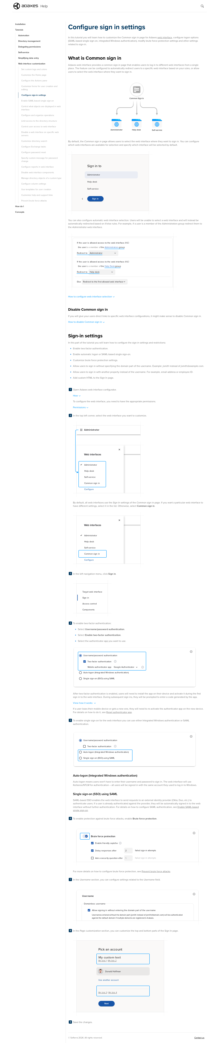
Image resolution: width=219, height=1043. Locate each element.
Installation (20, 24)
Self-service (23, 52)
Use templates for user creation (36, 189)
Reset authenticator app (119, 712)
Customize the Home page (33, 75)
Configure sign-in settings (33, 95)
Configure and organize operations (37, 115)
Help (44, 6)
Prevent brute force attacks (34, 200)
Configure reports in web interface (37, 166)
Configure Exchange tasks (33, 146)
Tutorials (19, 29)
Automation (23, 35)
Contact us (199, 1037)
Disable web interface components (37, 172)
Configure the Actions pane (34, 80)
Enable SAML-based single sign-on (37, 100)
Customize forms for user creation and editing (39, 88)
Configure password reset (33, 152)
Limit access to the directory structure (39, 121)
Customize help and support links (37, 195)
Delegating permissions (29, 46)
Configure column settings (33, 183)
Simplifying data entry (28, 58)
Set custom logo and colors (34, 69)
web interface (164, 37)
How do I (19, 206)
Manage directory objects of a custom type (41, 178)
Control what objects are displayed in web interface (41, 108)
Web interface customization (31, 63)
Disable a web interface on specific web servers (40, 134)
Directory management (29, 41)
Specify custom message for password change (39, 159)
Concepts (19, 212)
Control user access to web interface (38, 126)
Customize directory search (34, 141)
